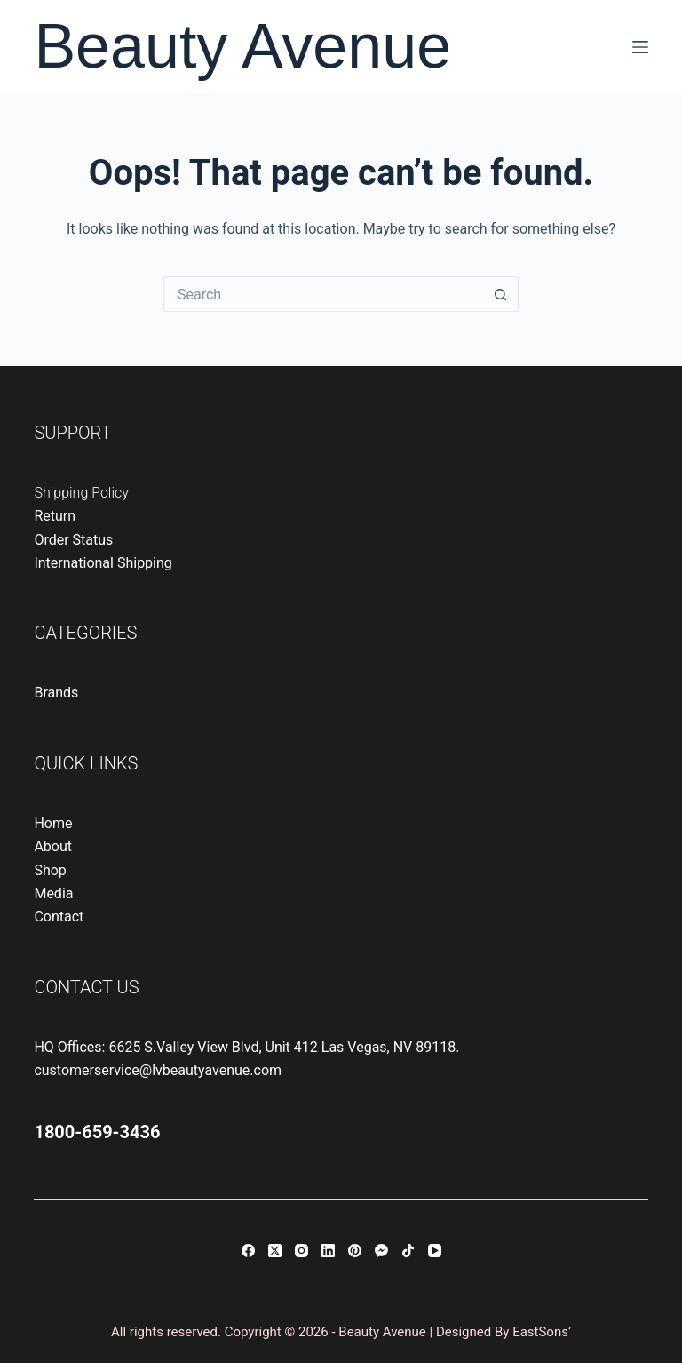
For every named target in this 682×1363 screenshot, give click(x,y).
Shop (50, 870)
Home (53, 823)
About (53, 846)
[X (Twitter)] (275, 1250)
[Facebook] (248, 1250)
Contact (58, 916)
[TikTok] (408, 1250)
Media (53, 893)
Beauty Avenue (242, 46)
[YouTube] (434, 1250)
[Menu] (640, 47)
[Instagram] (301, 1250)
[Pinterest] (354, 1250)
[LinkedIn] (328, 1250)
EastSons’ (541, 1332)
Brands (56, 692)
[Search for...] (323, 294)
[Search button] (501, 294)
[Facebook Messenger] (381, 1250)
